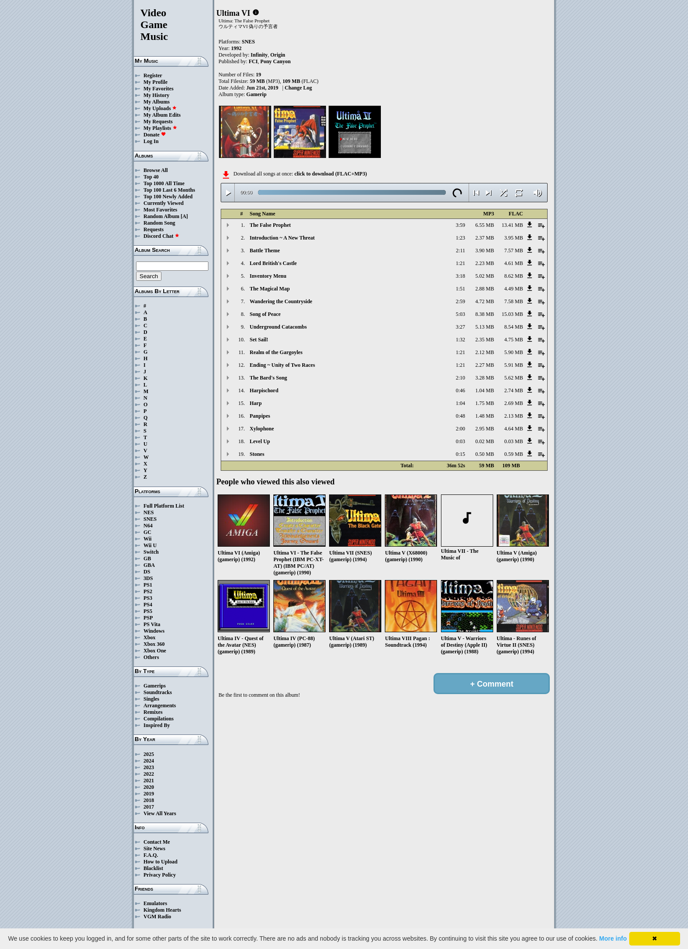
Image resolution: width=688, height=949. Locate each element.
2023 (148, 767)
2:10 (460, 378)
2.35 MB (484, 340)
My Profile (155, 82)
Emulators (155, 903)
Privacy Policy (159, 875)
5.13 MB (484, 327)
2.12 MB (484, 352)
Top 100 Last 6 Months (169, 190)
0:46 (460, 390)
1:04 (460, 403)
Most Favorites (160, 210)
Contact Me (156, 842)
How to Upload (160, 862)
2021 (148, 780)
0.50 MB (484, 454)
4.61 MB (513, 263)
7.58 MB (513, 301)
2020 (148, 787)
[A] (184, 216)
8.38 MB (484, 314)
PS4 (147, 605)
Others (151, 657)
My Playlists (160, 128)
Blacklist (153, 868)
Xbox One (154, 651)
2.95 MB (484, 429)
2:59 (460, 301)
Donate (154, 135)
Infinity (259, 55)
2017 (148, 807)
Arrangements (159, 705)
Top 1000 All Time (163, 183)
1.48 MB (484, 416)
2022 (148, 774)
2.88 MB (484, 289)
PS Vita (151, 624)
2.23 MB (484, 263)
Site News (154, 848)
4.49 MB (513, 289)
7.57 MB (513, 250)
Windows (154, 631)
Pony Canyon (275, 61)
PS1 (147, 585)
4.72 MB (484, 301)
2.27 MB (484, 365)
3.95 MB (513, 238)
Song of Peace (265, 314)
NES (148, 512)
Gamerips (154, 686)
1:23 (460, 238)
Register (152, 75)
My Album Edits (162, 115)
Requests (153, 229)
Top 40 (151, 177)
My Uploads (160, 108)
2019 (148, 794)
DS (146, 572)
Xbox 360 (154, 644)
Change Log (298, 88)
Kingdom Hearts (162, 910)
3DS (148, 578)
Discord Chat (161, 236)
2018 (148, 800)
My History (156, 95)
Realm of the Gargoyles (276, 352)
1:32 (460, 340)
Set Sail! (259, 340)
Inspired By (156, 725)
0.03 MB (513, 441)
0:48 (460, 416)
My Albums (156, 102)
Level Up (260, 441)
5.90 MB (513, 352)
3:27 (460, 327)
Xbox (149, 637)
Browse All (155, 170)
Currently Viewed (163, 203)
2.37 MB (484, 238)
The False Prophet (270, 225)
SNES (150, 519)
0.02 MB (484, 441)
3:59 (460, 225)
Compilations (158, 719)
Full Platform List (163, 506)
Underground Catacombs (278, 327)
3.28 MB (484, 378)
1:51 (460, 289)
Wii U (150, 545)
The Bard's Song (268, 378)
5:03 (460, 314)
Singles (151, 699)
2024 (148, 761)
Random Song (159, 223)
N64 (148, 526)
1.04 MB (484, 390)
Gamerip (256, 94)
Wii (147, 539)
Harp (256, 403)
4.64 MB (513, 429)
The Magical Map (270, 289)
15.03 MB (512, 314)
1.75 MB (484, 403)
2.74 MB (513, 390)
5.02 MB (484, 276)
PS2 (147, 591)
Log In (150, 141)
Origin (277, 55)
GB (147, 558)
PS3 (147, 598)
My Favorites (158, 89)
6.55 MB (484, 225)
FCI (253, 61)
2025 (148, 754)
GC (147, 532)
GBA (149, 565)
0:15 (460, 454)
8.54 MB (513, 327)
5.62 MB (513, 378)
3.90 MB (484, 250)
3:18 (460, 276)
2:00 (460, 429)
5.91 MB (513, 365)
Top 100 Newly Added (168, 196)
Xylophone (262, 429)
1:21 (460, 263)
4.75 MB (513, 340)
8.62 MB (513, 276)
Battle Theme (265, 250)
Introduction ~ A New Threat (282, 238)
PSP (148, 618)
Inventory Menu (268, 276)
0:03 (460, 441)
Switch (151, 552)
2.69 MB (513, 403)
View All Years (159, 813)
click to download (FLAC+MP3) (330, 174)
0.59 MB (513, 454)
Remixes (152, 712)
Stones (257, 454)
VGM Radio (157, 916)
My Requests (157, 121)
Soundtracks (157, 692)
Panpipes (260, 416)
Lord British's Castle (273, 263)
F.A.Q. (150, 855)
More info (613, 938)
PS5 (147, 611)
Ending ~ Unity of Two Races (282, 365)
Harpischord (264, 390)
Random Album (161, 216)
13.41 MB (512, 225)
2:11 (460, 250)
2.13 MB (513, 416)
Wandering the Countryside (281, 301)
